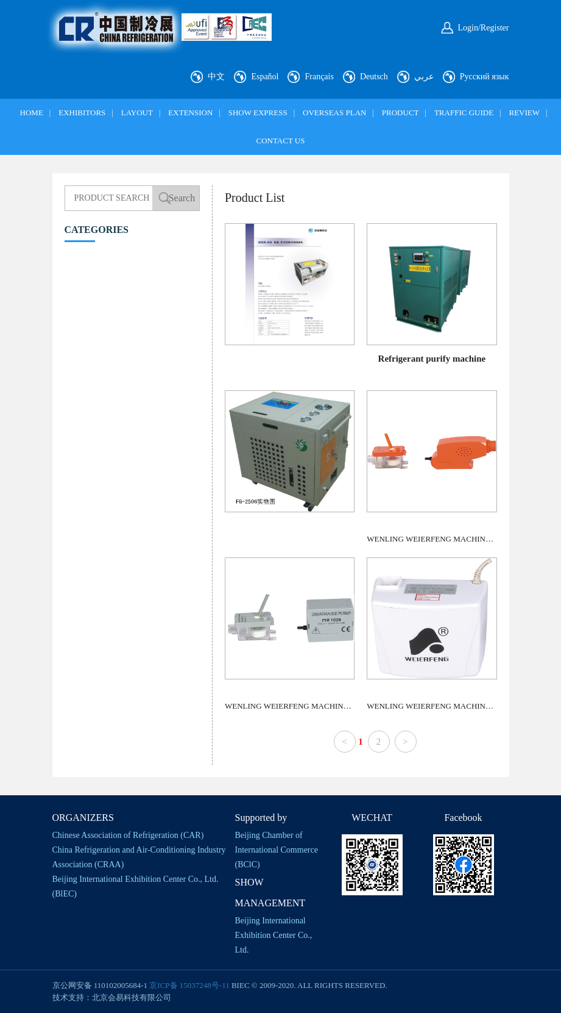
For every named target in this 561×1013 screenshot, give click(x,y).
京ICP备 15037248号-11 (189, 985)
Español (264, 76)
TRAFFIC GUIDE (463, 112)
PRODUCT (400, 112)
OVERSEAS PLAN (334, 112)
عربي (424, 76)
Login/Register (483, 27)
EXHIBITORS (81, 112)
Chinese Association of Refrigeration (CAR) (128, 835)
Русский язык (484, 76)
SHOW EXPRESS (258, 112)
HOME (31, 112)
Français (319, 76)
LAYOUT (137, 112)
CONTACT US (280, 140)
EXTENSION (190, 112)
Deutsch (374, 76)
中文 (216, 76)
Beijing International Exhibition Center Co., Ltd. (273, 935)
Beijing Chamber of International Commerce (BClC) (276, 850)
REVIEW (524, 112)
